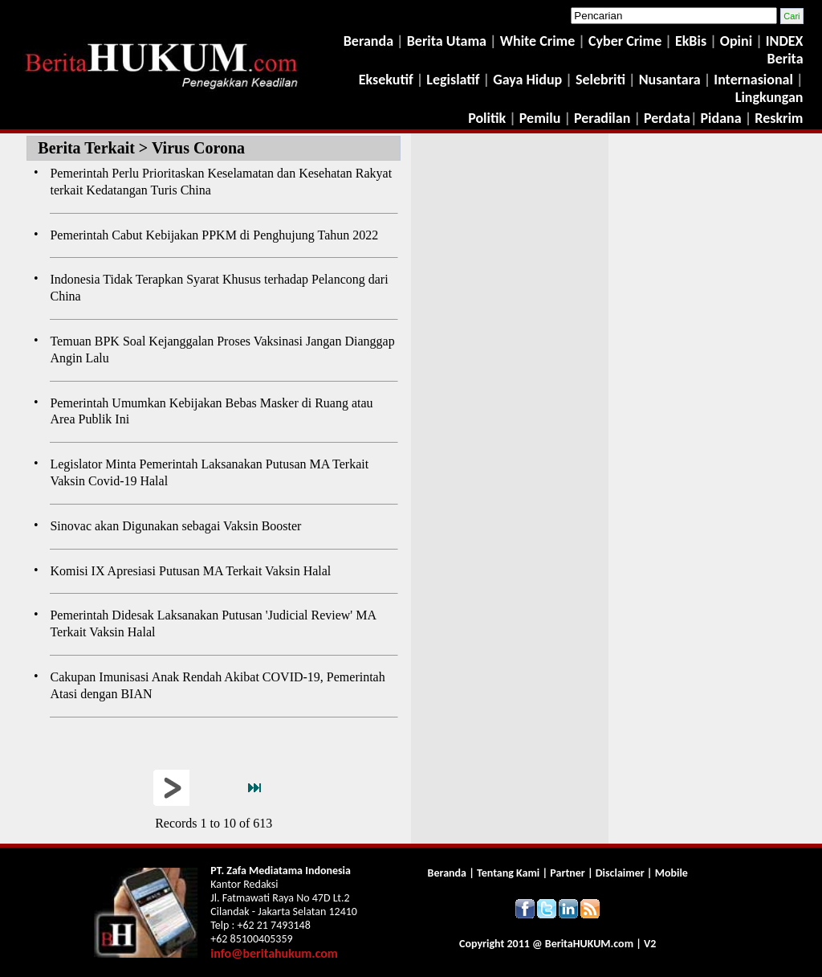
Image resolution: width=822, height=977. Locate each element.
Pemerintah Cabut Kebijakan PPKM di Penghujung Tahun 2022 (214, 235)
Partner (567, 873)
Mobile (671, 873)
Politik (487, 118)
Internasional (753, 79)
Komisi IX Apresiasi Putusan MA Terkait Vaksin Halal (190, 571)
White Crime (539, 41)
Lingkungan (769, 97)
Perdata (667, 118)
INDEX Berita (785, 49)
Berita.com (589, 943)
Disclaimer (620, 873)
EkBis (692, 41)
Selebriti (600, 79)
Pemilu (540, 118)
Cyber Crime (626, 41)
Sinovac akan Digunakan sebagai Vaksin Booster (175, 526)
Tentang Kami (509, 873)
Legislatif (452, 79)
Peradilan (600, 118)
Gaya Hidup (526, 79)
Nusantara (670, 79)
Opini (734, 41)
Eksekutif (388, 79)
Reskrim (779, 118)
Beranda (368, 41)
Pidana (721, 118)
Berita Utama (448, 41)
